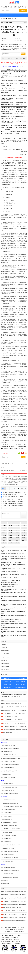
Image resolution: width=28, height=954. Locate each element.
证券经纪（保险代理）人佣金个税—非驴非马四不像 (12, 604)
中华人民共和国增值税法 (6, 751)
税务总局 (14, 927)
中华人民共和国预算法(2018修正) (10, 732)
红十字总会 (21, 929)
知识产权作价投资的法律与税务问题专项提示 (12, 492)
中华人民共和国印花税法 (6, 812)
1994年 (4, 523)
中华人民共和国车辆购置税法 (7, 767)
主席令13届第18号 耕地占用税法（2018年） (12, 719)
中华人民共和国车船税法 (6, 832)
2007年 (10, 530)
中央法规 (6, 22)
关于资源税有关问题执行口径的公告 (9, 822)
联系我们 (15, 935)
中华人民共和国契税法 (6, 841)
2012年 (23, 532)
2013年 (4, 535)
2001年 (23, 525)
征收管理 (3, 864)
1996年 (17, 523)
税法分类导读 (7, 684)
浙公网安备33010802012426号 (6, 943)
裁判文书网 (16, 931)
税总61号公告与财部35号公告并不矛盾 (9, 619)
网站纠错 (20, 935)
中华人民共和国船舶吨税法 (7, 861)
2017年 (4, 537)
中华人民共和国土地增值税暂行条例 (9, 825)
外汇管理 (15, 929)
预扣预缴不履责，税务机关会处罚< (9, 621)
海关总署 (2, 929)
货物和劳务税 (4, 742)
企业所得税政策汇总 (21, 678)
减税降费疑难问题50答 (6, 586)
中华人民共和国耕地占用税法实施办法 (9, 851)
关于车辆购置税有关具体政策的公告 (9, 771)
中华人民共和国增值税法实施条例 (8, 754)
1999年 (10, 525)
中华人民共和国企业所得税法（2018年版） (12, 907)
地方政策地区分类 (20, 684)
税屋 (2, 22)
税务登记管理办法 (5, 880)
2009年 (23, 530)
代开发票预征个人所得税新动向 (8, 584)
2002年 (4, 528)
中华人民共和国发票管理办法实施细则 (9, 877)
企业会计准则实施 (5, 657)
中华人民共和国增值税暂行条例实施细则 (10, 748)
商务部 (9, 927)
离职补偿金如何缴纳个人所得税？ (8, 582)
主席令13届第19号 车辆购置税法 (10, 716)
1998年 (4, 525)
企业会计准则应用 (5, 650)
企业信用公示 (10, 931)
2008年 (17, 530)
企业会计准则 (4, 647)
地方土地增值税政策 (21, 687)
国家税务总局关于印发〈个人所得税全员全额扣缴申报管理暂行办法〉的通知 (14, 446)
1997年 (23, 523)
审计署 (11, 929)
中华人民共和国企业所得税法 (7, 783)
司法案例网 (21, 931)
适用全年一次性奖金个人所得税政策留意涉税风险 (13, 58)
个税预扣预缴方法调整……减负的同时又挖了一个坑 (12, 568)
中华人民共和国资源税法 (6, 819)
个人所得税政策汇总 (7, 681)
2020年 (23, 537)
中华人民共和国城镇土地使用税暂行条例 (10, 803)
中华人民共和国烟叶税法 (6, 838)
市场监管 (22, 927)
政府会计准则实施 (5, 669)
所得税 (2, 780)
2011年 (17, 532)
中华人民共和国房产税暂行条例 (8, 800)
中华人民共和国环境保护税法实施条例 (9, 857)
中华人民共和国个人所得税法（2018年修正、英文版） (13, 88)
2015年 (17, 535)
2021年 (4, 540)
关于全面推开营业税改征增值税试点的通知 (10, 758)
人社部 (18, 927)
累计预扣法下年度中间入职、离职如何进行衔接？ (12, 592)
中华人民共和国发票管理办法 (7, 873)
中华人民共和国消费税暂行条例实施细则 (10, 764)
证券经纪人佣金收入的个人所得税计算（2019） (11, 553)
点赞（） (5, 453)
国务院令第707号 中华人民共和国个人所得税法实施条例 (14, 95)
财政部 (5, 927)
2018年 (10, 22)
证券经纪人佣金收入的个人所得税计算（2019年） (12, 571)
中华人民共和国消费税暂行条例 (8, 761)
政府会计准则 (4, 660)
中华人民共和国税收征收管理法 (8, 867)
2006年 (4, 530)
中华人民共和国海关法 (6, 774)
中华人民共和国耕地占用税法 (7, 848)
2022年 (10, 540)
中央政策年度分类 (20, 681)
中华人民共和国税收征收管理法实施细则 (10, 870)
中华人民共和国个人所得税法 (7, 790)
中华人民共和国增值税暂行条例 (8, 745)
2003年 (10, 528)
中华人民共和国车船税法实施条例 (8, 835)
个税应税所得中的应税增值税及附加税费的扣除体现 (12, 615)
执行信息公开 (3, 931)
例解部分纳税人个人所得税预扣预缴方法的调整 (11, 574)
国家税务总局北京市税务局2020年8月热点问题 (11, 562)
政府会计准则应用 (5, 663)
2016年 (23, 535)
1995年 (10, 523)
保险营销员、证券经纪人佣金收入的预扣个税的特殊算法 (13, 631)
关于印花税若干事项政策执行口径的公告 (10, 816)
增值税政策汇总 (7, 678)
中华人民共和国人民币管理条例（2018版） (12, 703)
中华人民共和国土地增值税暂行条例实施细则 (11, 828)
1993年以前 (4, 532)
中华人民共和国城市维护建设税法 (8, 809)
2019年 (17, 537)
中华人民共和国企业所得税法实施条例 (9, 787)
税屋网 (2, 935)
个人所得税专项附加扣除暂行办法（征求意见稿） (12, 80)
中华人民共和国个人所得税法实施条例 (9, 793)
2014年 (10, 535)
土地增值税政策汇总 (7, 687)
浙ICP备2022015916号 (18, 943)
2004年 (17, 528)
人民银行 (7, 929)
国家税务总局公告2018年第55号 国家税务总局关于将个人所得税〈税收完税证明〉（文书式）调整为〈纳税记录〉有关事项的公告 (13, 127)
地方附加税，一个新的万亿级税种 (9, 18)
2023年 (17, 540)
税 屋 (5, 38)
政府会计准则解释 (5, 666)
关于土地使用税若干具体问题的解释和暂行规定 (11, 806)
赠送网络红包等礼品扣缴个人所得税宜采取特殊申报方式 (13, 623)
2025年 (4, 542)
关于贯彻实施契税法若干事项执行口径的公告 (11, 845)
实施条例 (7, 140)
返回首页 (25, 22)
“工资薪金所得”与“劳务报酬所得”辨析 (9, 580)
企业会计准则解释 (5, 653)
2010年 (10, 532)
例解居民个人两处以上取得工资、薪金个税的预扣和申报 (13, 611)
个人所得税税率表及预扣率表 (15, 149)
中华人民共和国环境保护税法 (7, 854)
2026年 (10, 542)
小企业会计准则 (4, 644)
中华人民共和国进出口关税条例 (8, 777)
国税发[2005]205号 (13, 448)
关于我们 (6, 935)
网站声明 (11, 935)
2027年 (17, 542)
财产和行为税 (4, 796)
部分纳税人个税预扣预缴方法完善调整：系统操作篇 (12, 635)
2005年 (23, 528)
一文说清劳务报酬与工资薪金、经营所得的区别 (11, 556)
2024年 (23, 540)
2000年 (17, 525)
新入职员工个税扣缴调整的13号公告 (9, 577)
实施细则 (7, 165)
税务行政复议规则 (5, 883)
